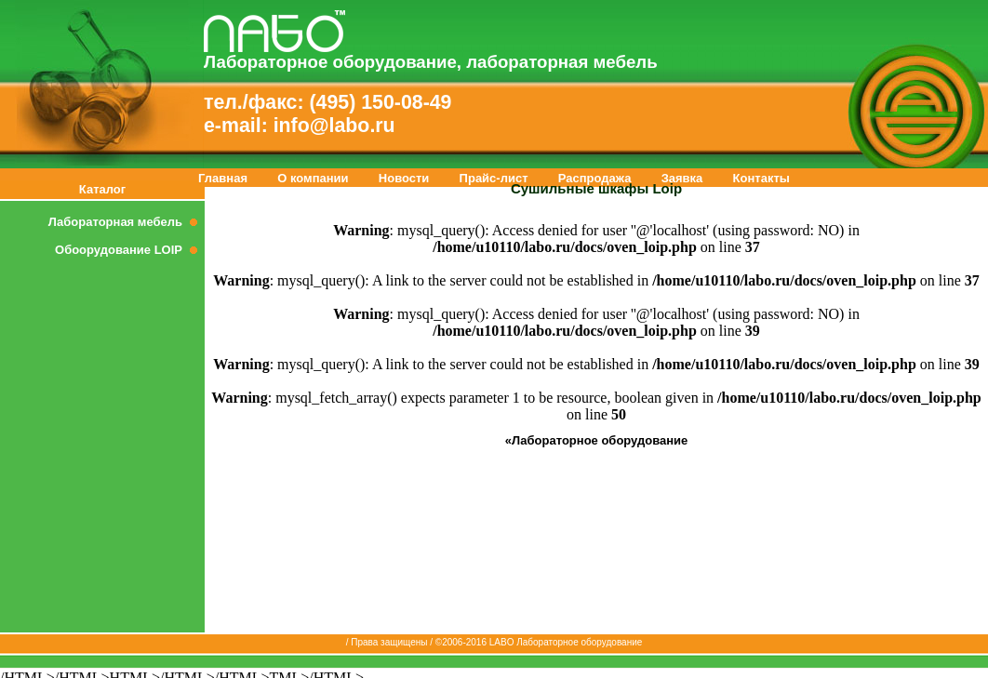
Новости (404, 178)
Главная (222, 178)
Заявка (682, 178)
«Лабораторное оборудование (596, 440)
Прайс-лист (494, 178)
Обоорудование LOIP (130, 250)
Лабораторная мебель (126, 222)
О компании (312, 178)
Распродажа (595, 178)
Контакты (761, 178)
